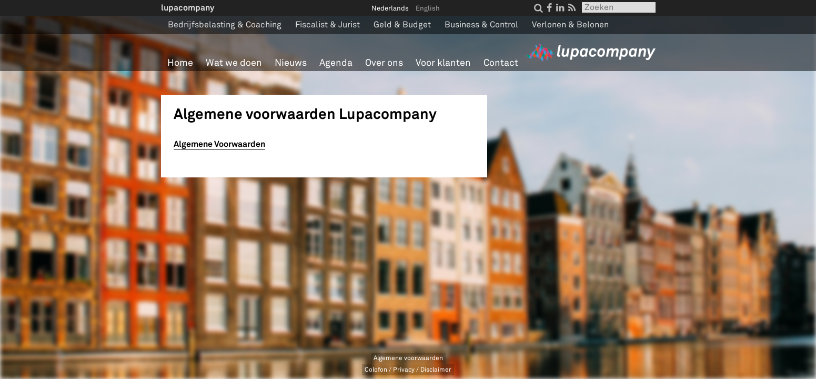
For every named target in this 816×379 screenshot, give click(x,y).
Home (180, 62)
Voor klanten (443, 62)
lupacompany (187, 7)
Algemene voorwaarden (408, 358)
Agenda (335, 62)
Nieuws (291, 62)
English (428, 8)
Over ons (384, 62)
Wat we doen (234, 62)
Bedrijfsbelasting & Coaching (224, 24)
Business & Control (481, 24)
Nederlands (390, 8)
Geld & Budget (402, 24)
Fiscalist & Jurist (327, 24)
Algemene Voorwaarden (219, 143)
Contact (500, 62)
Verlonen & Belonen (570, 24)
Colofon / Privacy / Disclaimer (408, 370)
